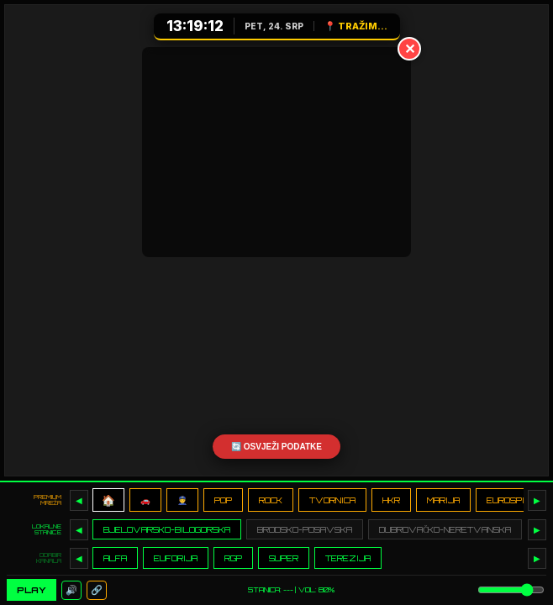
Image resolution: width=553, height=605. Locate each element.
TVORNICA (332, 500)
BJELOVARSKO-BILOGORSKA (166, 529)
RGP (233, 558)
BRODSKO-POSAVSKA (304, 529)
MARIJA (443, 500)
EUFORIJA (176, 558)
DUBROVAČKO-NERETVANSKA (445, 529)
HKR (391, 500)
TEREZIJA (348, 558)
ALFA (115, 558)
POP (223, 500)
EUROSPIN (508, 500)
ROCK (270, 500)
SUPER (283, 558)
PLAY (31, 590)
